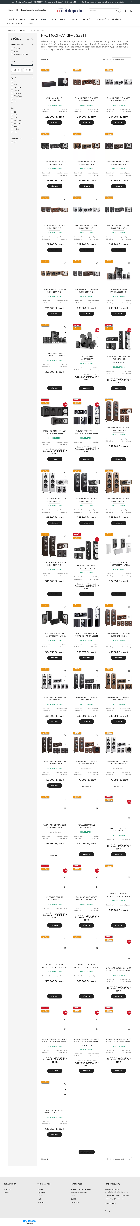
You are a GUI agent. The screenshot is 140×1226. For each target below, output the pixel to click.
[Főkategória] (11, 30)
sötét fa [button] (16, 129)
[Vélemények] (118, 362)
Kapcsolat (31, 24)
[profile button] (125, 10)
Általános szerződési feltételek (81, 1189)
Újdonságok (12, 19)
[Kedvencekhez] (65, 71)
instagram (109, 1211)
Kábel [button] (73, 19)
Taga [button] (15, 102)
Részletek (54, 122)
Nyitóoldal (7, 1189)
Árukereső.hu (29, 1223)
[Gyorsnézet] (65, 76)
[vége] (28, 70)
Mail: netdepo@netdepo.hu (114, 1199)
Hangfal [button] (43, 19)
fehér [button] (16, 115)
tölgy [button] (15, 132)
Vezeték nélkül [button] (101, 19)
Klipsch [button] (16, 90)
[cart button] (131, 10)
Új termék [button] (17, 48)
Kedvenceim (41, 1202)
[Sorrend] (121, 59)
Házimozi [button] (62, 19)
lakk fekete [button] (18, 123)
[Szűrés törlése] (32, 39)
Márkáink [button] (116, 19)
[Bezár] (131, 2)
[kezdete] (16, 70)
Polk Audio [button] (17, 93)
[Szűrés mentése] (28, 39)
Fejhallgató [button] (85, 19)
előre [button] (15, 142)
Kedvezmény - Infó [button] (14, 24)
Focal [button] (16, 85)
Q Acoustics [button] (18, 99)
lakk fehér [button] (17, 121)
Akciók (23, 19)
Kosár (39, 1199)
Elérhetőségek (75, 1202)
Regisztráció (42, 1193)
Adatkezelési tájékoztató (79, 1193)
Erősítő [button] (32, 19)
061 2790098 (38, 2)
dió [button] (15, 112)
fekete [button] (16, 118)
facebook (105, 1211)
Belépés (40, 1189)
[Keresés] (104, 10)
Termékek (7, 1193)
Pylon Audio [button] (18, 96)
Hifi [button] (53, 19)
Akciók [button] (16, 51)
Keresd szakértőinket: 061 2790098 (117, 1195)
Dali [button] (15, 82)
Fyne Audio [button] (18, 87)
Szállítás (74, 1199)
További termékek (86, 1152)
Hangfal (22, 30)
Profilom (40, 1196)
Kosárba (86, 388)
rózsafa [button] (16, 126)
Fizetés (73, 1196)
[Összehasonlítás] (65, 81)
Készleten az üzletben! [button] (21, 54)
